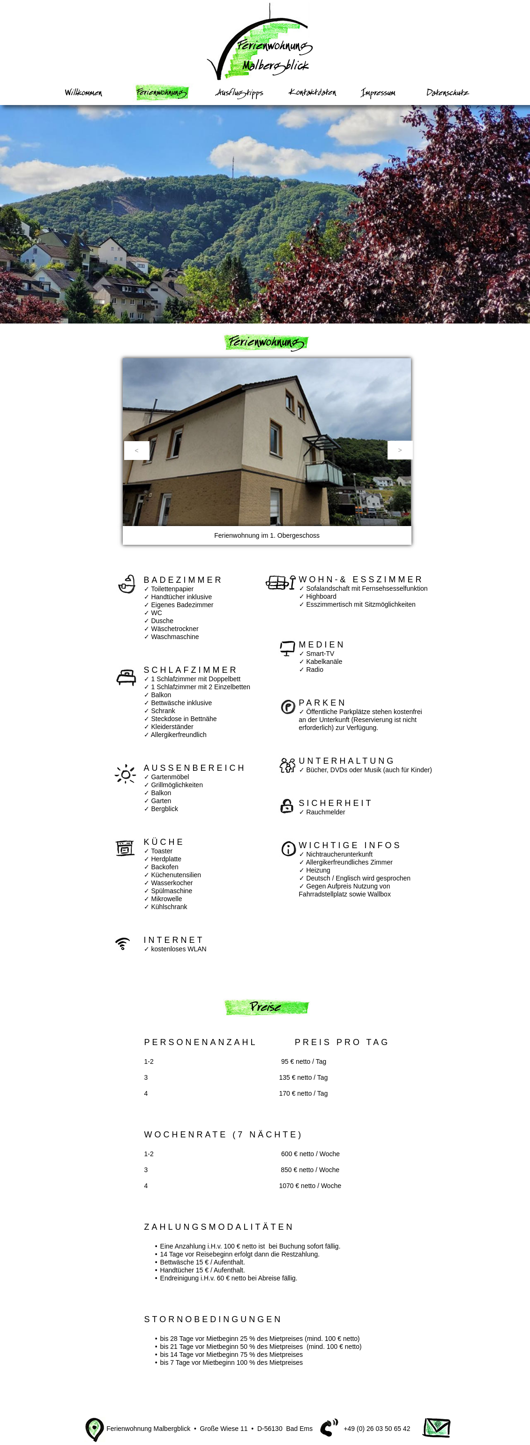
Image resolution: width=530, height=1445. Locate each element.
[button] (136, 450)
